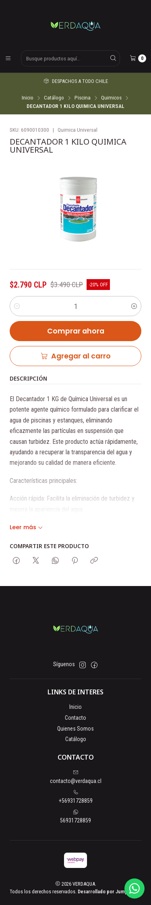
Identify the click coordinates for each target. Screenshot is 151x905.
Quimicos (111, 98)
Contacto (75, 717)
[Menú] (8, 58)
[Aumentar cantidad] (134, 307)
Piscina (82, 98)
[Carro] (138, 58)
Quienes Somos (75, 728)
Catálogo (54, 98)
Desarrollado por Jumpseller (109, 891)
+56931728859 (76, 796)
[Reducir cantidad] (17, 307)
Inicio (27, 98)
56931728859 (75, 816)
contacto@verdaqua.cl (75, 777)
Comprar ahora (75, 333)
